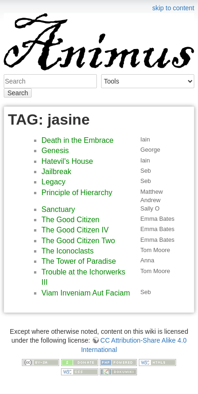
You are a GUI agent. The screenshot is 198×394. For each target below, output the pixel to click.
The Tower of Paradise (78, 261)
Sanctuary (58, 209)
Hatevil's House (67, 161)
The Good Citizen (70, 220)
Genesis (55, 151)
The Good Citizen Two (78, 241)
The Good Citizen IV (75, 230)
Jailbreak (56, 172)
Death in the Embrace (77, 140)
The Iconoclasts (67, 251)
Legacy (53, 182)
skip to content (173, 8)
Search (17, 93)
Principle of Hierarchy (76, 193)
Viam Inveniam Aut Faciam (85, 293)
